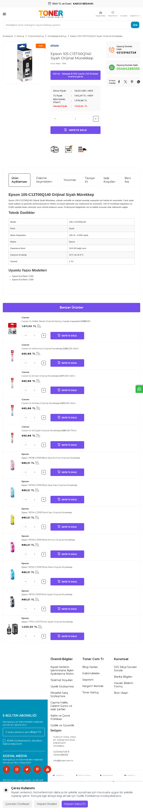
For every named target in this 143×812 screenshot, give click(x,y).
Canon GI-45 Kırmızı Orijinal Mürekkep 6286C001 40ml (50, 350)
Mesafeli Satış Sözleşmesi (59, 696)
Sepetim (87, 681)
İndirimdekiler (91, 675)
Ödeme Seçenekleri (44, 181)
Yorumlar (70, 181)
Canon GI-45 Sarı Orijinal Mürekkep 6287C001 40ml (48, 377)
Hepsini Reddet (47, 804)
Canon (25, 319)
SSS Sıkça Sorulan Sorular (125, 670)
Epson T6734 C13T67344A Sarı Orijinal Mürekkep (47, 514)
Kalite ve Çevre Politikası (60, 719)
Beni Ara (128, 181)
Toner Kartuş (90, 694)
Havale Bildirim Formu (123, 686)
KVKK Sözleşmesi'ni (19, 742)
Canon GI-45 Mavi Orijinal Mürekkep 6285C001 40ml (49, 405)
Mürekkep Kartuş (57, 36)
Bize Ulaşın (121, 694)
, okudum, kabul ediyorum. (22, 744)
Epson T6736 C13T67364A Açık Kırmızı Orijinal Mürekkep (51, 459)
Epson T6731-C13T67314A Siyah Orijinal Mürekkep (47, 596)
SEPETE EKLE (67, 337)
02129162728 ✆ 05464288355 (61, 755)
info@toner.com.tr (63, 762)
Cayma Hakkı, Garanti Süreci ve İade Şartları (61, 708)
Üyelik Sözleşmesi (62, 688)
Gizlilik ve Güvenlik (62, 727)
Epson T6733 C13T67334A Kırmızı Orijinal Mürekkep (48, 541)
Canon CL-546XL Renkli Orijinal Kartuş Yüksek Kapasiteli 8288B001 (56, 323)
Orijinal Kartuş (36, 36)
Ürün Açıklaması (19, 181)
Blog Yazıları (90, 668)
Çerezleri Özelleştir (17, 804)
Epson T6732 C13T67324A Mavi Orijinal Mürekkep (47, 568)
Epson (25, 455)
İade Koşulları (109, 181)
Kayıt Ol (36, 733)
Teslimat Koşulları (61, 681)
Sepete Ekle (75, 130)
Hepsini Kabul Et (74, 804)
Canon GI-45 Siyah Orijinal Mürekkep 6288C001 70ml (49, 432)
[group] (24, 62)
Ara (135, 24)
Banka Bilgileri (123, 678)
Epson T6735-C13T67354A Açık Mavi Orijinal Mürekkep (49, 487)
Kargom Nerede (93, 687)
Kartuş (20, 36)
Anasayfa (8, 36)
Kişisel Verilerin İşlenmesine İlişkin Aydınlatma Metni (62, 672)
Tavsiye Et (90, 181)
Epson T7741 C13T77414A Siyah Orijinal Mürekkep (47, 623)
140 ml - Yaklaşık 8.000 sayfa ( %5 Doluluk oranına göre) (75, 75)
